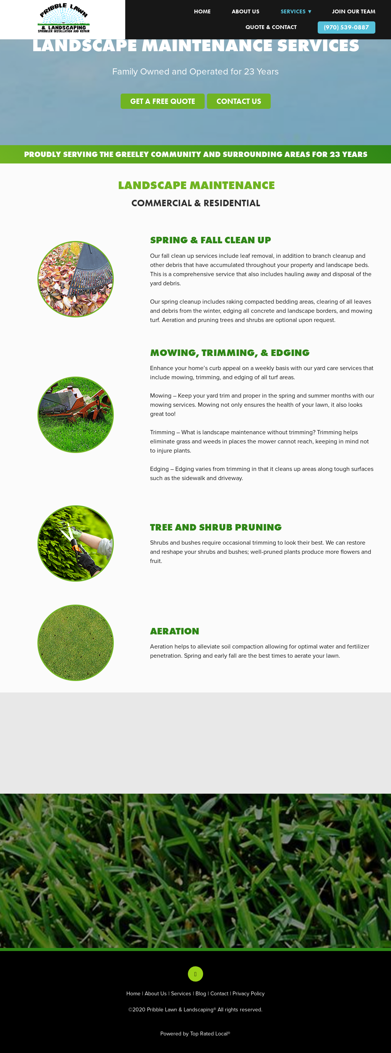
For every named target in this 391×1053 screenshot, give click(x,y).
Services (181, 993)
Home (133, 993)
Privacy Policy (249, 993)
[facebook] (195, 974)
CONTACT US (239, 101)
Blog (201, 993)
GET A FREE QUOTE (162, 101)
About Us (245, 11)
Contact (219, 993)
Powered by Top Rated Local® (195, 1033)
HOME (202, 11)
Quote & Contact (271, 27)
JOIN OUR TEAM (353, 11)
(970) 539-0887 (346, 27)
